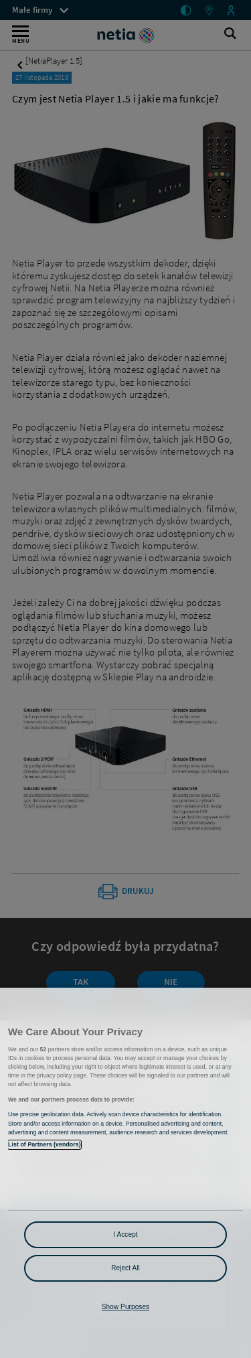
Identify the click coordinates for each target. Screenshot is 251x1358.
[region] (125, 1173)
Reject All (125, 1268)
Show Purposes (125, 1306)
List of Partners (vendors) (44, 1144)
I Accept (125, 1234)
